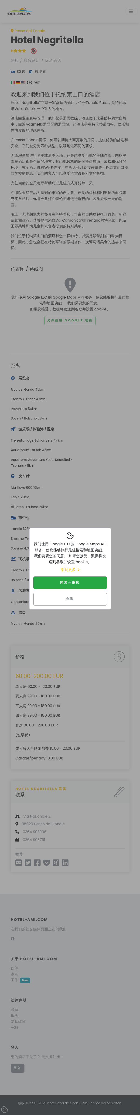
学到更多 (70, 569)
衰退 (70, 599)
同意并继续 (70, 583)
